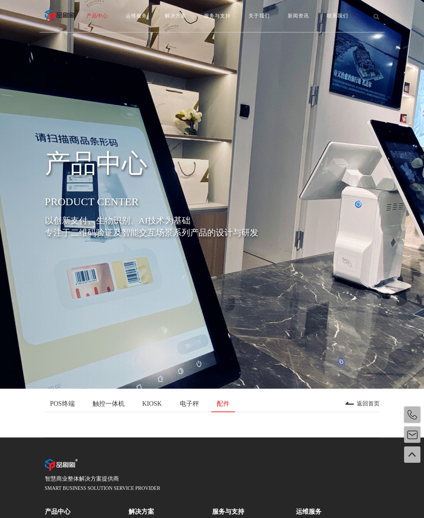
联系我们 (337, 16)
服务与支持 (217, 16)
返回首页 (362, 404)
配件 (223, 403)
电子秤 (189, 403)
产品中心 (97, 16)
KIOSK (152, 403)
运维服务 (136, 16)
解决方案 (175, 16)
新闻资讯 (298, 16)
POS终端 (62, 403)
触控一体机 (109, 403)
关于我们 (259, 16)
